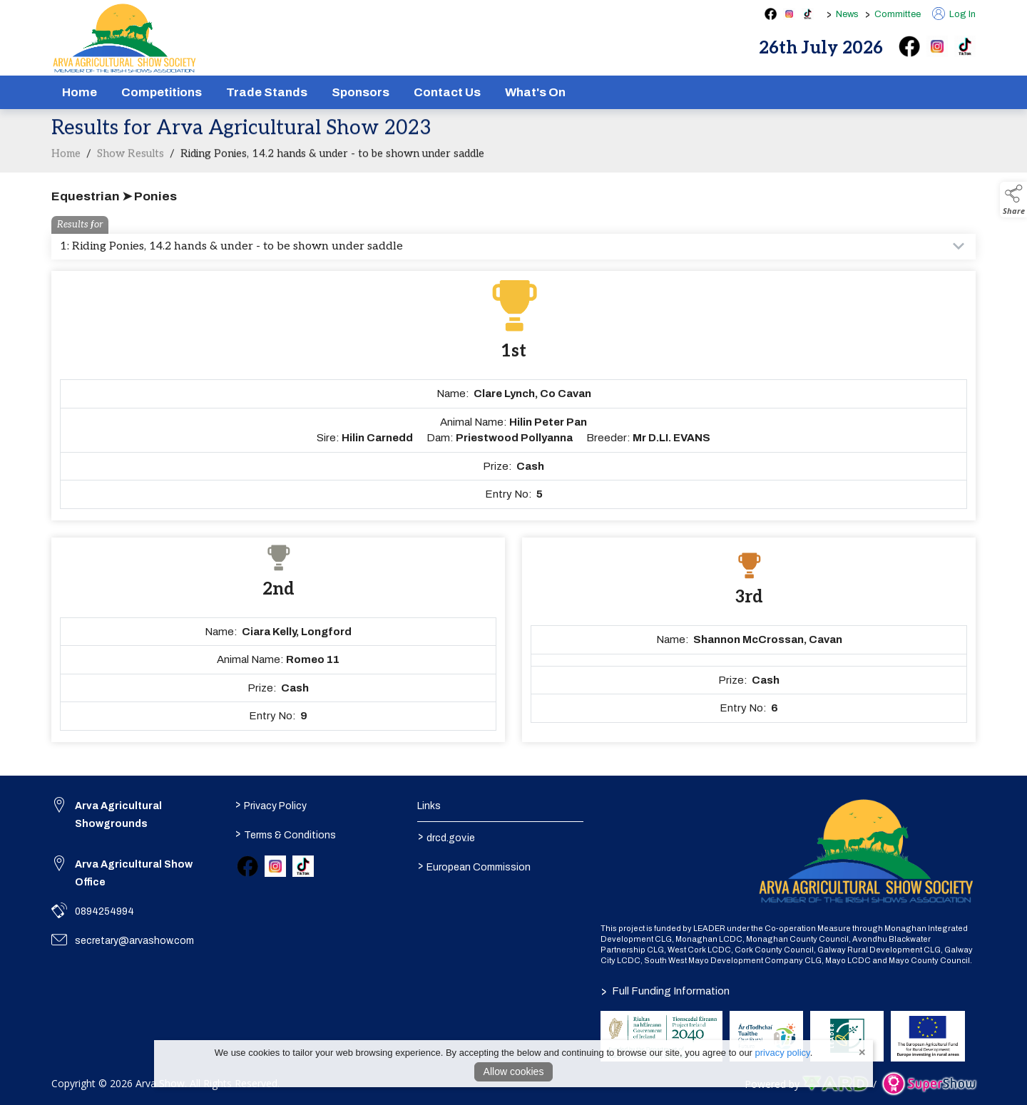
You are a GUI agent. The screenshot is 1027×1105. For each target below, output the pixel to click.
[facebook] (909, 46)
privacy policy (782, 1052)
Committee (897, 14)
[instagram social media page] (789, 14)
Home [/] (79, 92)
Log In (954, 14)
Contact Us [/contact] (447, 92)
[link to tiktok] (303, 866)
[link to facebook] (247, 866)
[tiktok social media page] (808, 14)
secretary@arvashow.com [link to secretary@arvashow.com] (134, 940)
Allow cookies (514, 1071)
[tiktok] (965, 46)
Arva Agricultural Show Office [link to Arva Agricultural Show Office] (134, 873)
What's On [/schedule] (535, 92)
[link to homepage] (124, 38)
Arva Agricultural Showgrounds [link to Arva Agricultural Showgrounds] (118, 815)
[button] (1013, 199)
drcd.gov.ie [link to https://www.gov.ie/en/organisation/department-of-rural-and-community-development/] (446, 837)
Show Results (130, 167)
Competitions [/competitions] (161, 92)
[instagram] (937, 46)
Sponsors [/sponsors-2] (360, 92)
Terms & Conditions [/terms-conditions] (285, 834)
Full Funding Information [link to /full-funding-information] (665, 991)
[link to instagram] (275, 866)
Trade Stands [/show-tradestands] (266, 92)
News (847, 14)
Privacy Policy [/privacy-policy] (270, 805)
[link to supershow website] (929, 1084)
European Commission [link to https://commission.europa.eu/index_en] (474, 866)
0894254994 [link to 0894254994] (104, 911)
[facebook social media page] (771, 14)
